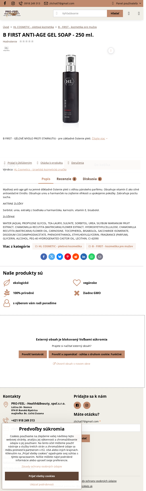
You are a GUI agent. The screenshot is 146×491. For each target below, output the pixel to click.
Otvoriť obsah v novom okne (71, 363)
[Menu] (139, 13)
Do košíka (102, 150)
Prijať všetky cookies (42, 476)
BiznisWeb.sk (84, 486)
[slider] (26, 41)
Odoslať (82, 438)
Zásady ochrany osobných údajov (96, 481)
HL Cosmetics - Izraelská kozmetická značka (40, 169)
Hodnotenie (10, 41)
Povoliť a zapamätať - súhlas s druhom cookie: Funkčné (86, 354)
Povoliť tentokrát (33, 354)
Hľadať (115, 13)
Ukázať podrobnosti (42, 484)
